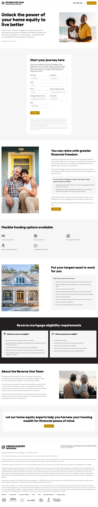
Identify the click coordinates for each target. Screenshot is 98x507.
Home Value (53, 96)
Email (31, 82)
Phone (32, 89)
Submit (35, 113)
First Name (33, 75)
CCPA (33, 494)
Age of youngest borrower (57, 89)
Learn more (56, 209)
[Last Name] (59, 78)
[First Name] (39, 78)
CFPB (39, 494)
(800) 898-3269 (77, 3)
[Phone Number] (39, 92)
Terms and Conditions (24, 494)
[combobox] (39, 105)
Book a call (92, 3)
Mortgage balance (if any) (37, 96)
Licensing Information (49, 494)
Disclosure (4, 494)
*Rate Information (61, 494)
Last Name (53, 75)
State (31, 102)
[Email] (49, 85)
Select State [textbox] (34, 106)
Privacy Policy (12, 494)
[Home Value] (59, 98)
